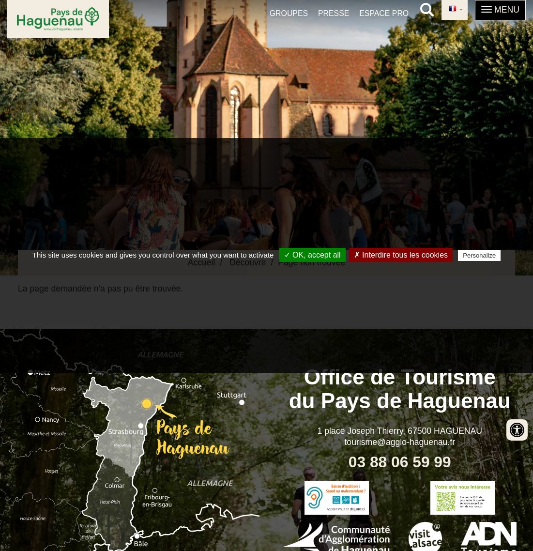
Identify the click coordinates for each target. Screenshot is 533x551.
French (453, 9)
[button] (500, 10)
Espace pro (384, 13)
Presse (333, 13)
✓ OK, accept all (312, 255)
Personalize (479, 255)
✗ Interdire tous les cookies (401, 255)
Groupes (289, 13)
